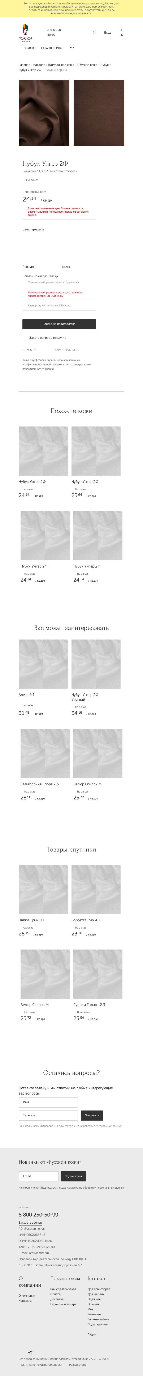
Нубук (104, 65)
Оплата (55, 1294)
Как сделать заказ (63, 1289)
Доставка (57, 1299)
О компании (27, 1296)
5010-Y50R (88, 244)
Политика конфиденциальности (40, 1365)
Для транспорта (99, 1289)
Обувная (30, 48)
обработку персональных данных (101, 1126)
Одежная (94, 1299)
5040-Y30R (62, 244)
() (91, 32)
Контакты (25, 1301)
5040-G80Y (26, 251)
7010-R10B (88, 237)
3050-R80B (62, 237)
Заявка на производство (59, 324)
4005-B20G (35, 251)
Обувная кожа (87, 65)
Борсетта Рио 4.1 (86, 920)
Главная (24, 65)
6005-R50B (70, 237)
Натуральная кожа (61, 65)
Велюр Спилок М (87, 784)
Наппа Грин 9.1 (32, 920)
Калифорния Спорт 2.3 (40, 784)
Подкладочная (98, 1324)
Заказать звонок (30, 1222)
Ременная (94, 1314)
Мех (90, 1309)
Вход (107, 32)
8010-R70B (35, 244)
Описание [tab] (29, 350)
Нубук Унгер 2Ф (30, 70)
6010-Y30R (70, 244)
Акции (92, 1334)
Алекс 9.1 (27, 695)
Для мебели (96, 1294)
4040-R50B (79, 237)
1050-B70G (44, 237)
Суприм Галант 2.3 (89, 1005)
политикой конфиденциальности (71, 13)
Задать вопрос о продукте (44, 338)
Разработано (87, 1365)
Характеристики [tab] (66, 350)
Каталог (39, 65)
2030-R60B (53, 237)
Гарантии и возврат (64, 1304)
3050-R (53, 244)
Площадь (28, 267)
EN (121, 35)
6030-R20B (44, 244)
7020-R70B (26, 244)
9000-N (79, 244)
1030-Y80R (35, 237)
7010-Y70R (26, 237)
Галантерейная (52, 48)
